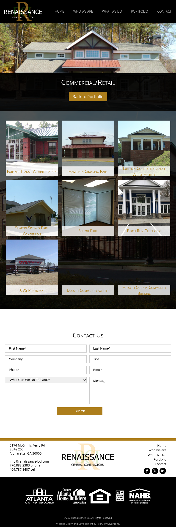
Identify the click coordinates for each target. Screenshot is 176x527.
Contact (164, 11)
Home (59, 11)
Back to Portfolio (87, 96)
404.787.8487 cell (23, 469)
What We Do (112, 11)
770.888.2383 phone (25, 465)
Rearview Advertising (108, 523)
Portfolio (139, 11)
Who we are (83, 11)
